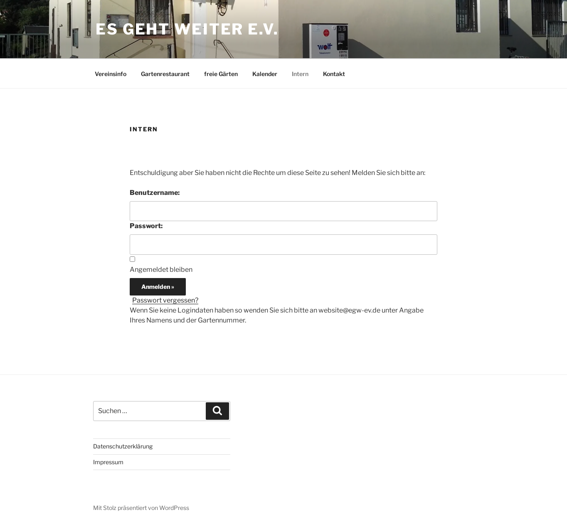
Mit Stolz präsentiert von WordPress (141, 507)
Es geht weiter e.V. (187, 29)
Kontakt (334, 73)
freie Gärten (221, 73)
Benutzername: (155, 193)
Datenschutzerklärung (123, 446)
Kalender (264, 73)
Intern (300, 73)
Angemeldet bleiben (161, 269)
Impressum (108, 461)
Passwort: (146, 226)
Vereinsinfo (110, 73)
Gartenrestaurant (165, 73)
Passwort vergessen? (165, 300)
